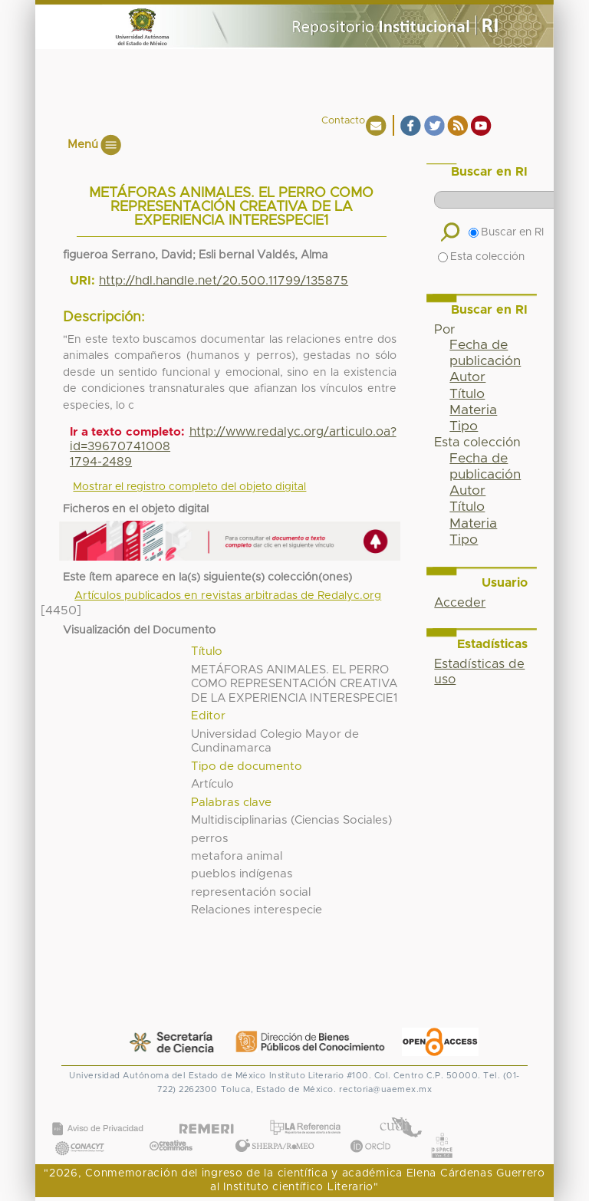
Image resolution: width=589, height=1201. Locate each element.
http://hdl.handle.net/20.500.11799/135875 (223, 281)
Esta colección (481, 257)
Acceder (459, 603)
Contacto (343, 121)
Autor (467, 377)
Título (467, 394)
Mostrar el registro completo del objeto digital (189, 487)
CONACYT (79, 1132)
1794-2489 (101, 462)
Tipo (463, 426)
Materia (473, 410)
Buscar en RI (506, 232)
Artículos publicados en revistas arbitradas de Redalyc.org (227, 596)
